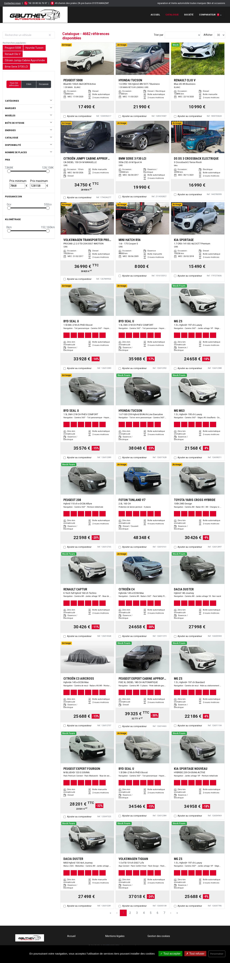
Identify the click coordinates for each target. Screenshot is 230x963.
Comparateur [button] (209, 14)
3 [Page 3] (137, 913)
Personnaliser (216, 954)
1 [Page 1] (123, 913)
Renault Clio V (12, 54)
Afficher (208, 34)
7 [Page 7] (164, 913)
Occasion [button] (44, 84)
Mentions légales (115, 936)
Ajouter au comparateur (79, 116)
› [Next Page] (170, 913)
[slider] (9, 171)
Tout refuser (195, 953)
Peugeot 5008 (13, 47)
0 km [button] (28, 84)
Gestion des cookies (159, 936)
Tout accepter (170, 953)
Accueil (155, 14)
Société (188, 14)
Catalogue (172, 14)
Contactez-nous (12, 3)
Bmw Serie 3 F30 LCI (16, 66)
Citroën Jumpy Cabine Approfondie (25, 60)
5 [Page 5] (150, 913)
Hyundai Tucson (34, 47)
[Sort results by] (183, 35)
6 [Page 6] (157, 913)
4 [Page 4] (144, 913)
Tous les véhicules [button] (14, 84)
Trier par (158, 34)
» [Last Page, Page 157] (177, 913)
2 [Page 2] (130, 913)
